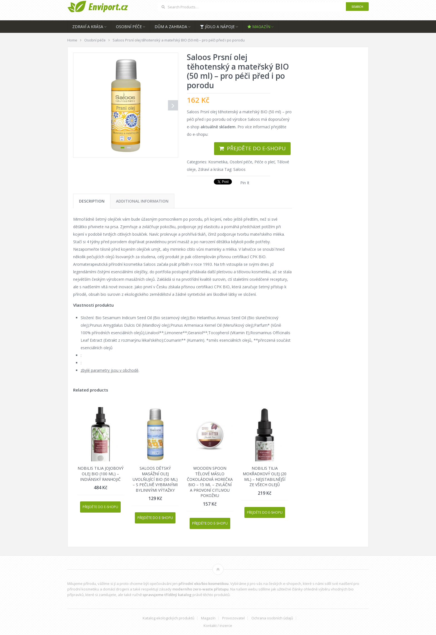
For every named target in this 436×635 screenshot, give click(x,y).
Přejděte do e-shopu (256, 148)
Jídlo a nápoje (217, 26)
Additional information (142, 201)
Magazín (258, 26)
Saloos (239, 169)
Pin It (244, 182)
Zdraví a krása (87, 26)
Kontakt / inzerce (218, 625)
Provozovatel (233, 618)
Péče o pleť (264, 161)
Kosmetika (217, 161)
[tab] (91, 201)
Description (92, 201)
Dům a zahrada (171, 26)
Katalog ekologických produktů (168, 618)
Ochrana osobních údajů (272, 618)
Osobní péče (129, 26)
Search (357, 6)
